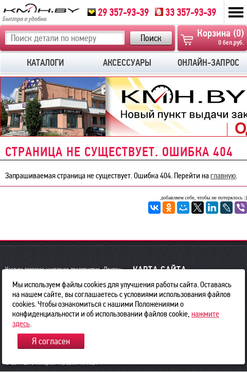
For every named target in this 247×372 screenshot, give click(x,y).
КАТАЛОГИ (45, 62)
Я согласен (51, 341)
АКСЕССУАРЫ (127, 62)
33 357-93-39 (185, 12)
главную (223, 175)
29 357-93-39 (118, 12)
